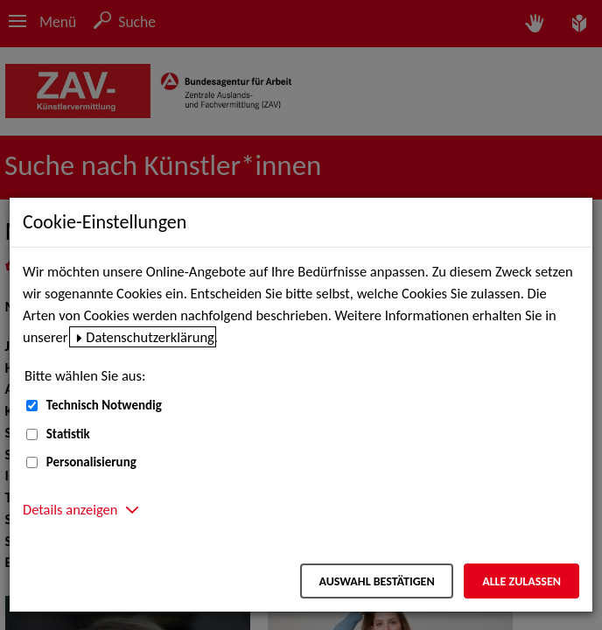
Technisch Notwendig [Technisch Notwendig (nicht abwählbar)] (104, 405)
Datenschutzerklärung (150, 337)
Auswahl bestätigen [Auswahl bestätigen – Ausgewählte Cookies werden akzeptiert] (376, 581)
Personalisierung (91, 462)
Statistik (68, 434)
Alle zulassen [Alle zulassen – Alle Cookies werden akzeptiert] (521, 581)
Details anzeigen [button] (70, 509)
